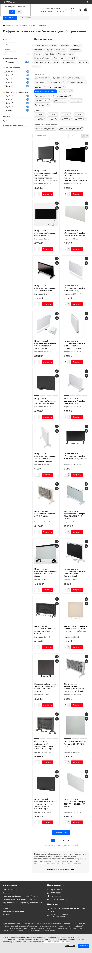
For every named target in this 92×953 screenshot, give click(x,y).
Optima (61, 54)
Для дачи (39, 87)
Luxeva (37, 54)
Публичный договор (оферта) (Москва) (19, 899)
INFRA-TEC (60, 50)
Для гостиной (41, 78)
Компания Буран (41, 63)
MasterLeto (49, 54)
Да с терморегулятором (70, 129)
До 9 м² (9, 103)
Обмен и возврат (10, 890)
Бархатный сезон (41, 59)
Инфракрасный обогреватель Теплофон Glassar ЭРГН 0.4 (45, 233)
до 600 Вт (65, 115)
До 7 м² (9, 86)
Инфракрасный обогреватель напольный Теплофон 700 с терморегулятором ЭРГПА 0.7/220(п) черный (45, 176)
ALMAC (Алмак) (41, 46)
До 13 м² (9, 111)
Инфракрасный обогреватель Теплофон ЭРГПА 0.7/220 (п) (74, 401)
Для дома (57, 78)
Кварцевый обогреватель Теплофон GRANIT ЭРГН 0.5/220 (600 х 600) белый (75, 629)
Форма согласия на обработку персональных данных (22, 904)
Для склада (75, 101)
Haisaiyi (76, 46)
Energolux (65, 46)
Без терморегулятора (44, 129)
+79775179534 (55, 893)
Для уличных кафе (61, 96)
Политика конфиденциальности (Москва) (21, 896)
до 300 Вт (39, 115)
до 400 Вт (52, 115)
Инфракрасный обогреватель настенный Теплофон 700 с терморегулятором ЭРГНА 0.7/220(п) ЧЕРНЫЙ (75, 176)
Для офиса (39, 83)
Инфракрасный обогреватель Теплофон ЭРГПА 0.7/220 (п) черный (75, 456)
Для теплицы (55, 87)
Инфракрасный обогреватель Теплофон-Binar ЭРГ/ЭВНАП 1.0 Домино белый (75, 573)
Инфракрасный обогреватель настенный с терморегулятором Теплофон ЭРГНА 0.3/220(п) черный (45, 804)
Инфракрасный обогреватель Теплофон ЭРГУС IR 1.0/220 (45, 514)
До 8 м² (9, 100)
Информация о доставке (13, 911)
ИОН (74, 59)
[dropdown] (4, 2)
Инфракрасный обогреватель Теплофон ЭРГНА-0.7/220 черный (45, 401)
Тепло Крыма (68, 63)
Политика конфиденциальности (56, 942)
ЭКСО (36, 67)
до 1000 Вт (52, 120)
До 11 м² (9, 107)
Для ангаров (40, 106)
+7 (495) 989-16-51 (50, 8)
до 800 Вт (39, 120)
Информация (10, 885)
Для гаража (58, 101)
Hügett (49, 50)
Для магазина (57, 83)
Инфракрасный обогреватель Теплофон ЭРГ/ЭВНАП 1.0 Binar (45, 288)
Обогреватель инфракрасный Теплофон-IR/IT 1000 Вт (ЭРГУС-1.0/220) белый (74, 688)
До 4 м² (9, 76)
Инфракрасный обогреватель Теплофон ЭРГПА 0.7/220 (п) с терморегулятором (45, 458)
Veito (71, 54)
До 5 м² (9, 79)
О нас (5, 908)
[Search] (57, 18)
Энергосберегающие (44, 92)
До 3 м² (9, 72)
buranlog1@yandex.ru (52, 11)
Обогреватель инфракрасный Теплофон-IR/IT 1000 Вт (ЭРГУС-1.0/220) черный (44, 745)
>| (68, 841)
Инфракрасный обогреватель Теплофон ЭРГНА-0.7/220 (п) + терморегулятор (45, 345)
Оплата (6, 893)
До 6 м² (9, 83)
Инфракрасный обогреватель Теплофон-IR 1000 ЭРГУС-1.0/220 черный (45, 630)
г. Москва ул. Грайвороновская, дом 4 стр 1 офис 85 (68, 910)
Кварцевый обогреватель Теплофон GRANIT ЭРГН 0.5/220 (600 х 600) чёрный (46, 688)
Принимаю (84, 946)
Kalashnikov (75, 50)
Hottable (38, 50)
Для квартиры (74, 78)
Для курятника (41, 101)
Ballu (54, 46)
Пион (55, 63)
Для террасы (40, 96)
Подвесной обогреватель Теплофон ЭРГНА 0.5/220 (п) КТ (75, 744)
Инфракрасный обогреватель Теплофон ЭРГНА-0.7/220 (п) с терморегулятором (74, 345)
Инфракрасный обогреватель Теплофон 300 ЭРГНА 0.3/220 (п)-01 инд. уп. (74, 803)
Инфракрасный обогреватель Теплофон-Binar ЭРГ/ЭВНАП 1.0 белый (75, 515)
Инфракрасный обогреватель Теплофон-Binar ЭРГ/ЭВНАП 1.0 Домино (45, 573)
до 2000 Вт (80, 120)
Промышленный (76, 83)
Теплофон (10, 63)
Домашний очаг (61, 59)
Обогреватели (13, 26)
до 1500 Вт (66, 120)
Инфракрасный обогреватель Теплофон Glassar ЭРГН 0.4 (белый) (75, 233)
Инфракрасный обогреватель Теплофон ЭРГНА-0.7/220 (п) (74, 288)
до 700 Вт (78, 115)
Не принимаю (70, 946)
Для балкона (64, 92)
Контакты (7, 915)
